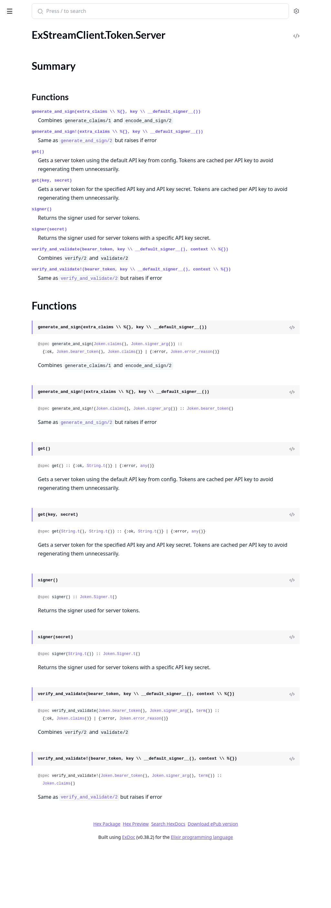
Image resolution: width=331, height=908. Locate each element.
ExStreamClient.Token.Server (37, 51)
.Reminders (17, 238)
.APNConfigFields (24, 576)
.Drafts (12, 159)
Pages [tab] (12, 27)
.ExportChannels (23, 168)
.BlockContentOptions (30, 873)
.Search (12, 246)
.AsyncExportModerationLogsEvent (44, 689)
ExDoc (177, 896)
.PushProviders (21, 455)
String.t (180, 491)
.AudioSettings (21, 733)
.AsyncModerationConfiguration (41, 716)
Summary (21, 62)
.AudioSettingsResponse (32, 742)
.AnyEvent (16, 646)
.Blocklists (16, 333)
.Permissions (19, 437)
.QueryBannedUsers (27, 229)
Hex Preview (184, 883)
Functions (22, 70)
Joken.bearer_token (162, 369)
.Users (11, 290)
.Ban (9, 829)
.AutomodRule (21, 768)
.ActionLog (16, 611)
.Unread (13, 272)
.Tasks (11, 481)
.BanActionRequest (26, 838)
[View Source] (304, 345)
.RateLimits (17, 463)
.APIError (15, 558)
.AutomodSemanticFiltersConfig (40, 777)
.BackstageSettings (25, 811)
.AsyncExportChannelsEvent (36, 672)
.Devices (14, 367)
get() (122, 151)
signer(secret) (134, 229)
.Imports (14, 411)
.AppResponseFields (27, 654)
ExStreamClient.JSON (29, 42)
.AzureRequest (21, 803)
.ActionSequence (23, 628)
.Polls (10, 203)
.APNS (12, 585)
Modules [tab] (39, 27)
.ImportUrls (17, 402)
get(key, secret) (136, 180)
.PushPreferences (24, 211)
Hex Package (155, 883)
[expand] (90, 34)
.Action (12, 602)
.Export (13, 376)
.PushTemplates (22, 220)
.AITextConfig (20, 541)
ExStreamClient (27, 8)
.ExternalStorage (23, 385)
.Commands (18, 150)
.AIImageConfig (22, 532)
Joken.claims (192, 361)
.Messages (16, 185)
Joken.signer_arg (234, 361)
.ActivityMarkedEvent (29, 637)
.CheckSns (16, 350)
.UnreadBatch (20, 281)
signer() (126, 209)
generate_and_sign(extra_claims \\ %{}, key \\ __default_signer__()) (200, 111)
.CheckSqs (16, 359)
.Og (8, 429)
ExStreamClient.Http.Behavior (38, 33)
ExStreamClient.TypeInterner (37, 90)
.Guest (12, 394)
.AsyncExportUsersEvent (32, 698)
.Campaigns (17, 124)
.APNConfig (18, 567)
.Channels (16, 133)
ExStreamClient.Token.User (35, 82)
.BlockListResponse (26, 899)
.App (10, 324)
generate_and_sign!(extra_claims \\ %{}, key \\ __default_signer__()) (202, 131)
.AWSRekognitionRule (29, 593)
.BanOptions (19, 846)
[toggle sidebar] (88, 10)
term (285, 753)
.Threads (14, 264)
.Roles (11, 472)
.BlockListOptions (24, 890)
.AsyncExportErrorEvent (32, 681)
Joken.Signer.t (181, 622)
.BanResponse (20, 864)
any (228, 491)
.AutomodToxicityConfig (32, 794)
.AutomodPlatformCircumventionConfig (46, 759)
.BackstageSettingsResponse (36, 820)
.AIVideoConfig (22, 550)
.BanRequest (19, 855)
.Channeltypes (21, 142)
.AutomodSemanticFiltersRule (38, 785)
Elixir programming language (250, 896)
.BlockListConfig (23, 881)
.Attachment (18, 724)
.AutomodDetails (24, 750)
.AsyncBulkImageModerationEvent (43, 663)
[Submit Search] (124, 11)
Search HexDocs (216, 882)
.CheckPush (18, 341)
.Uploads (14, 490)
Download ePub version (261, 883)
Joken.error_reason (276, 369)
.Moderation (18, 194)
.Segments (16, 255)
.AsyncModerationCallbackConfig (42, 707)
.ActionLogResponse (27, 620)
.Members (16, 177)
